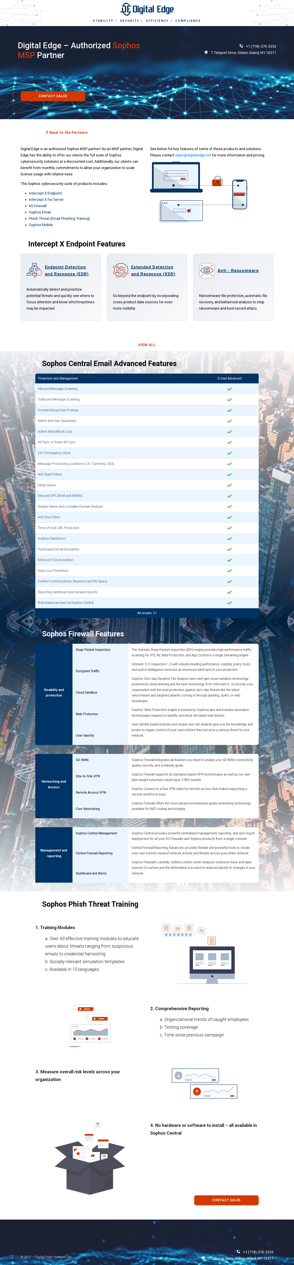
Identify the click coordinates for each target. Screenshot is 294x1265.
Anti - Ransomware (238, 270)
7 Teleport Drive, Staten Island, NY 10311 (243, 53)
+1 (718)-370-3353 (261, 46)
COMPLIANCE (188, 20)
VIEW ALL (147, 345)
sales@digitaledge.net (193, 155)
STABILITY (103, 20)
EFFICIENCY (157, 20)
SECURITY (129, 20)
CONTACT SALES (53, 96)
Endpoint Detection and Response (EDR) (67, 270)
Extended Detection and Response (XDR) (153, 270)
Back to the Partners (69, 132)
